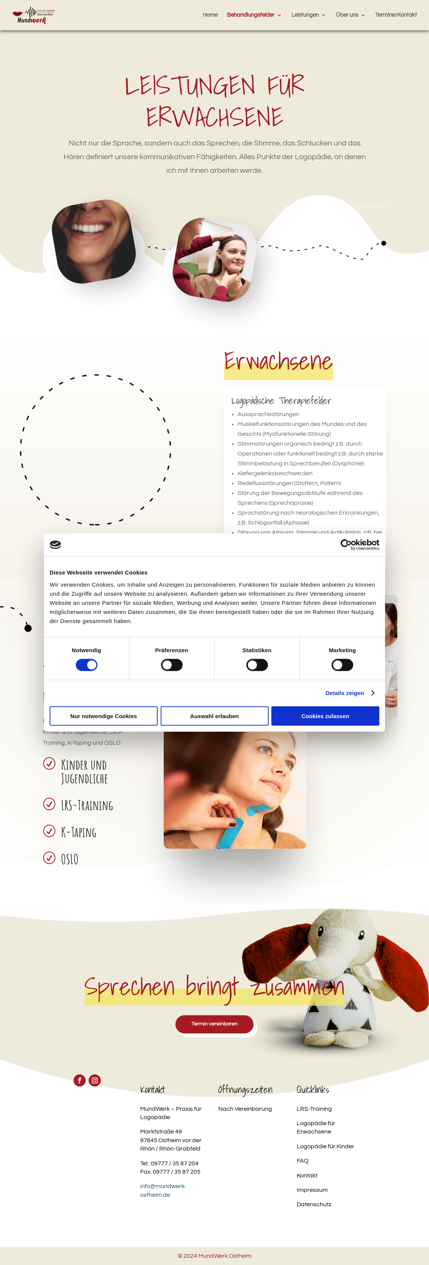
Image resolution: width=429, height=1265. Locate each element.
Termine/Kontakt (396, 15)
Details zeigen (345, 693)
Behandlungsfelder (250, 15)
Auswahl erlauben (214, 715)
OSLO (69, 858)
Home (210, 15)
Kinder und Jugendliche (84, 771)
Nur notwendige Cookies (103, 715)
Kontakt (307, 1176)
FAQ (302, 1161)
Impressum (312, 1190)
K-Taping (78, 832)
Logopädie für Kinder (325, 1146)
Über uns (347, 15)
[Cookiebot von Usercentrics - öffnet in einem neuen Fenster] (346, 545)
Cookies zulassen (325, 715)
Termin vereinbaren (214, 1024)
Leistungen (305, 15)
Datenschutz (314, 1204)
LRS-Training (87, 805)
